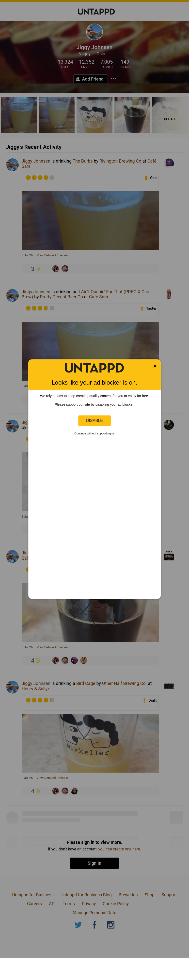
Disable (94, 420)
